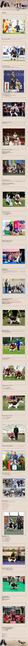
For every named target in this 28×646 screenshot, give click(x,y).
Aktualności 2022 (4, 636)
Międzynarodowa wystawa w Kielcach (7, 149)
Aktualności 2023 (4, 635)
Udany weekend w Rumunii (5, 330)
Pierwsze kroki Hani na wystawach (6, 122)
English (20, 10)
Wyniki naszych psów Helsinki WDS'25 (7, 298)
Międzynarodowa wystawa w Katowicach (7, 627)
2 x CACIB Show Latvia (5, 596)
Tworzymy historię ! (4, 268)
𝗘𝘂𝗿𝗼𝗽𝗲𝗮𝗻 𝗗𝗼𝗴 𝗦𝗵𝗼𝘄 (5, 500)
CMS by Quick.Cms (14, 641)
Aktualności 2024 (4, 633)
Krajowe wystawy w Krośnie (6, 473)
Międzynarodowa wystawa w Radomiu (7, 385)
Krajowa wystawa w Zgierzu (6, 211)
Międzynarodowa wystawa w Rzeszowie (7, 415)
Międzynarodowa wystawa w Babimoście (7, 445)
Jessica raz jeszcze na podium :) (6, 38)
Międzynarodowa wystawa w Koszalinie (7, 240)
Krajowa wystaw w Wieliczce (6, 358)
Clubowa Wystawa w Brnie (5, 536)
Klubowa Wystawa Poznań (5, 180)
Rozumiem (19, 0)
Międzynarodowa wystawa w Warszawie (7, 568)
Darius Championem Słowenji (6, 66)
